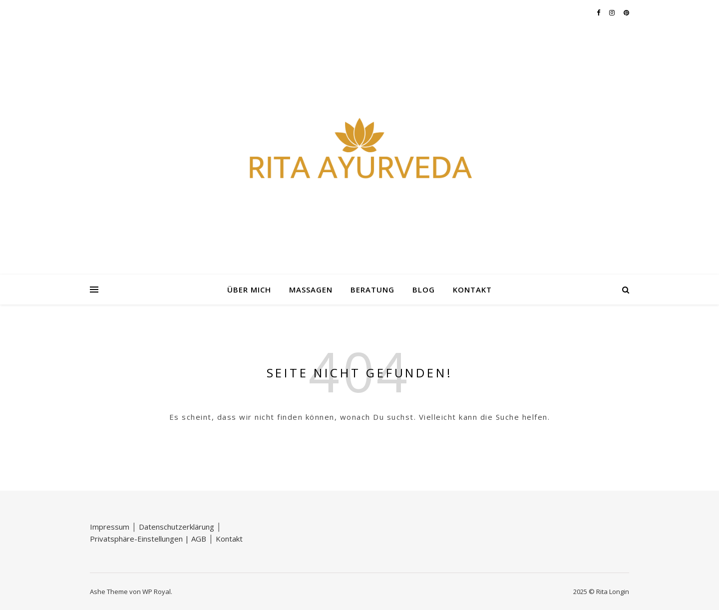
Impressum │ (114, 527)
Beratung (372, 290)
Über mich (249, 290)
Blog (423, 290)
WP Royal (156, 591)
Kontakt (472, 290)
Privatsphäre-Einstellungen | (140, 539)
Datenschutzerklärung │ (180, 527)
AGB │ (203, 539)
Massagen (311, 290)
